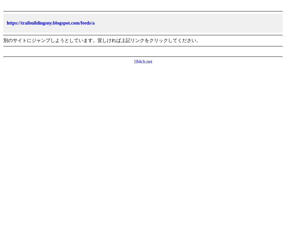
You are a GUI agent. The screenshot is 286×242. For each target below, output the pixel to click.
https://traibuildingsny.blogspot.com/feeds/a (50, 23)
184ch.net (143, 61)
